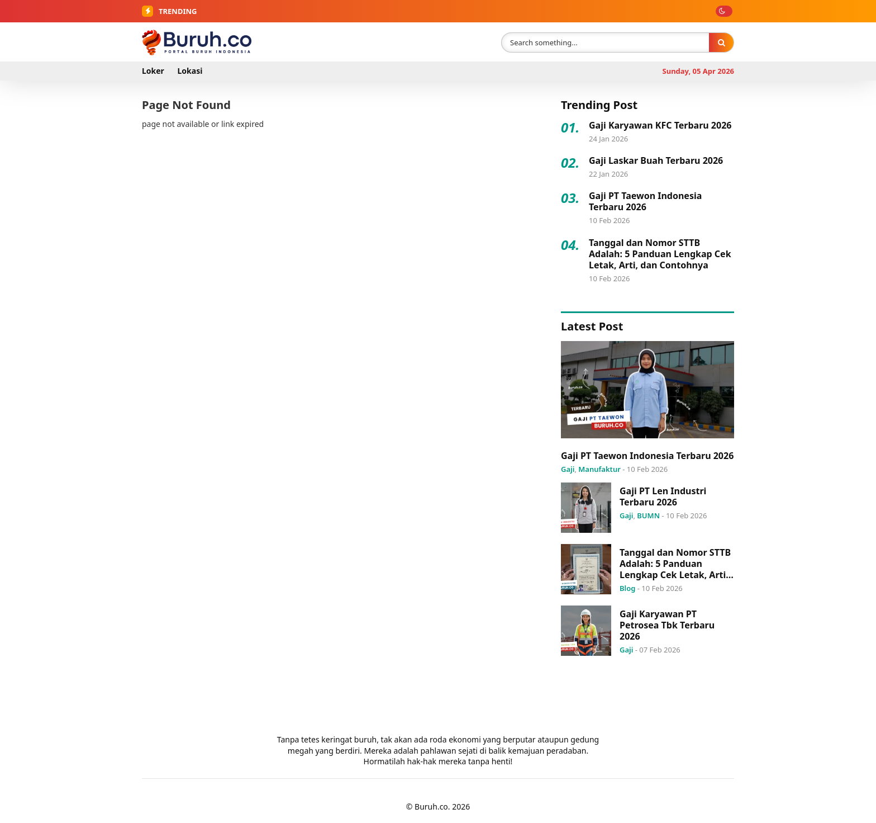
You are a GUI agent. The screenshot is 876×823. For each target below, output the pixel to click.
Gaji (567, 469)
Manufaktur (599, 469)
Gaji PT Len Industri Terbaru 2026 (663, 496)
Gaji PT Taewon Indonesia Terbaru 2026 (645, 201)
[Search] (721, 42)
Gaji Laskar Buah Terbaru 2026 (656, 160)
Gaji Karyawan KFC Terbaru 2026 (660, 125)
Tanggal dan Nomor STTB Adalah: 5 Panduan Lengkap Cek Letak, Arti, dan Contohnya (660, 254)
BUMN (648, 515)
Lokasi (190, 70)
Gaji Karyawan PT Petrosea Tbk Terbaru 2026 (667, 625)
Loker (153, 70)
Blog (627, 588)
